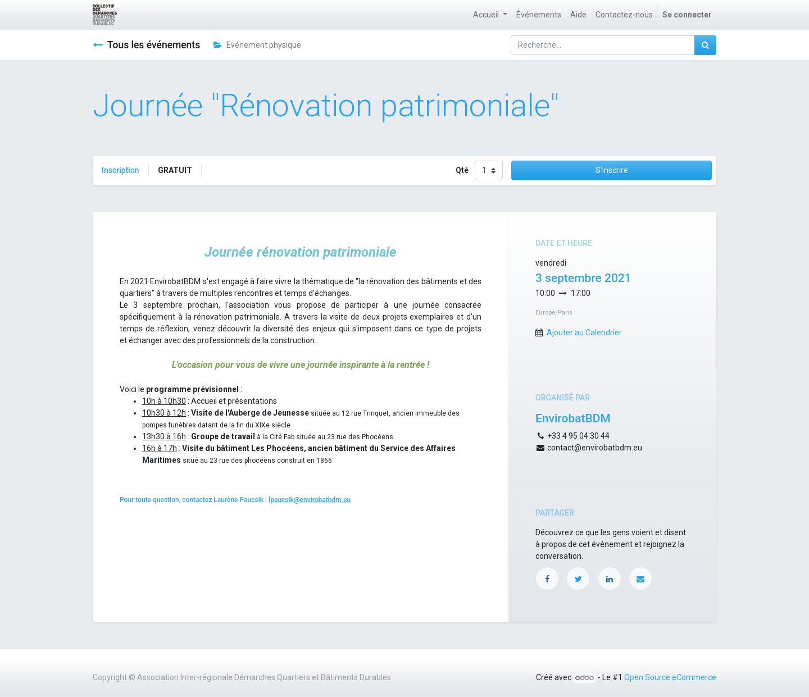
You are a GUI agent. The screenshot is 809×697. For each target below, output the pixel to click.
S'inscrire (612, 170)
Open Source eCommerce (670, 677)
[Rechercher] (705, 45)
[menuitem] (539, 14)
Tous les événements (146, 45)
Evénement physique (257, 44)
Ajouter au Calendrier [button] (584, 332)
